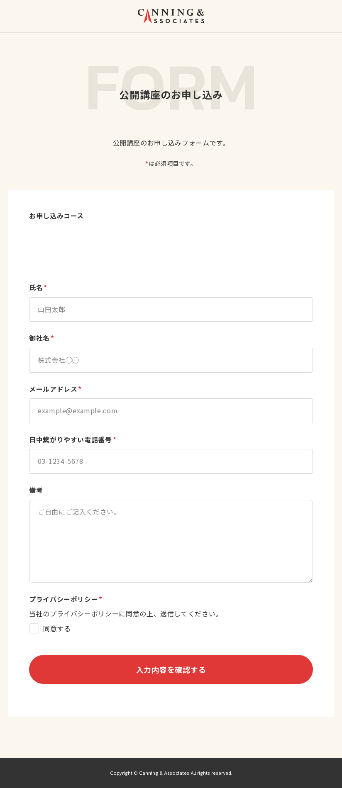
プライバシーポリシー (84, 613)
